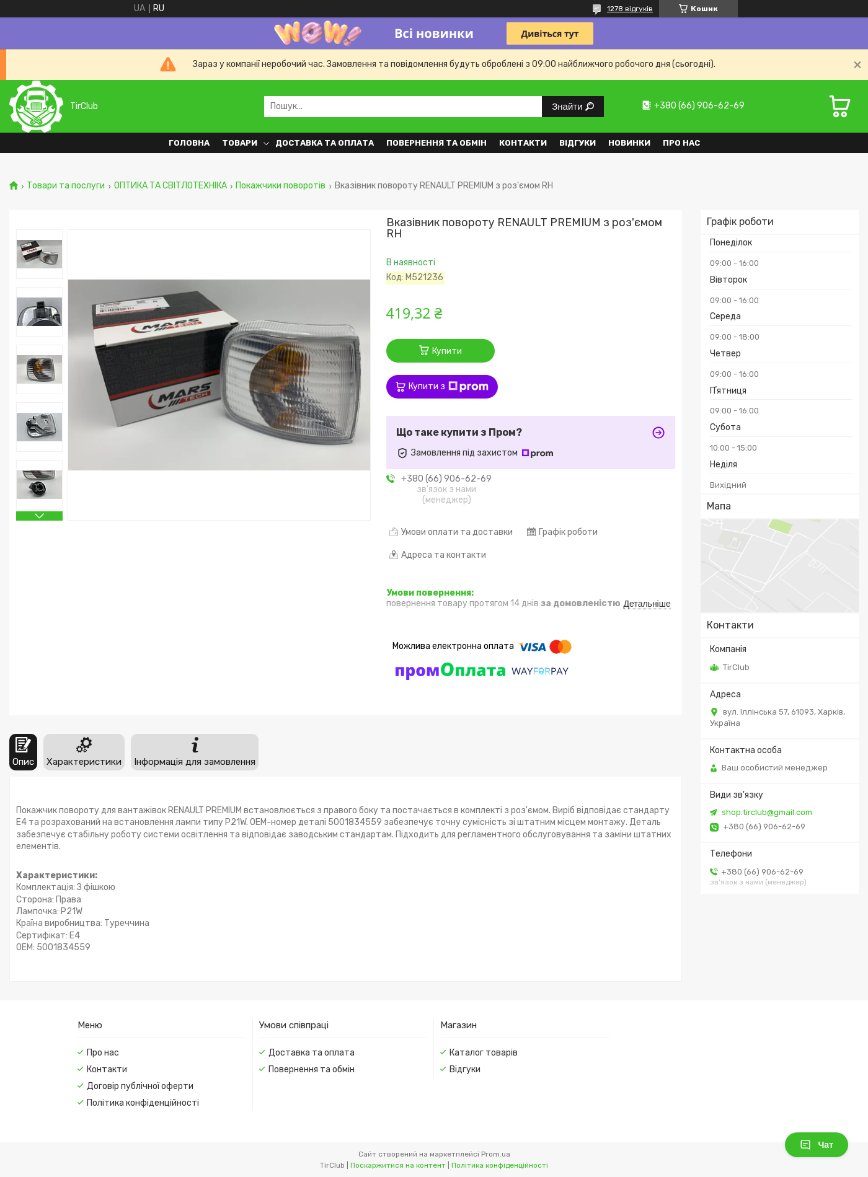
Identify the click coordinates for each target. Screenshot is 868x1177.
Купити (447, 351)
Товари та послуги (66, 186)
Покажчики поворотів (281, 186)
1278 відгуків (630, 8)
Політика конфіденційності (143, 1103)
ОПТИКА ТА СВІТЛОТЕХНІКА (170, 186)
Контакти (523, 143)
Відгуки (577, 143)
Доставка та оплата (324, 143)
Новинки (629, 143)
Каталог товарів (484, 1052)
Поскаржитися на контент (398, 1165)
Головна (189, 143)
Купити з (449, 386)
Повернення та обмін (436, 143)
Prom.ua (495, 1154)
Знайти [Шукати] (568, 106)
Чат (816, 1144)
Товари (239, 143)
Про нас (681, 143)
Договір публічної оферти (140, 1086)
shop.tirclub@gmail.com (767, 812)
